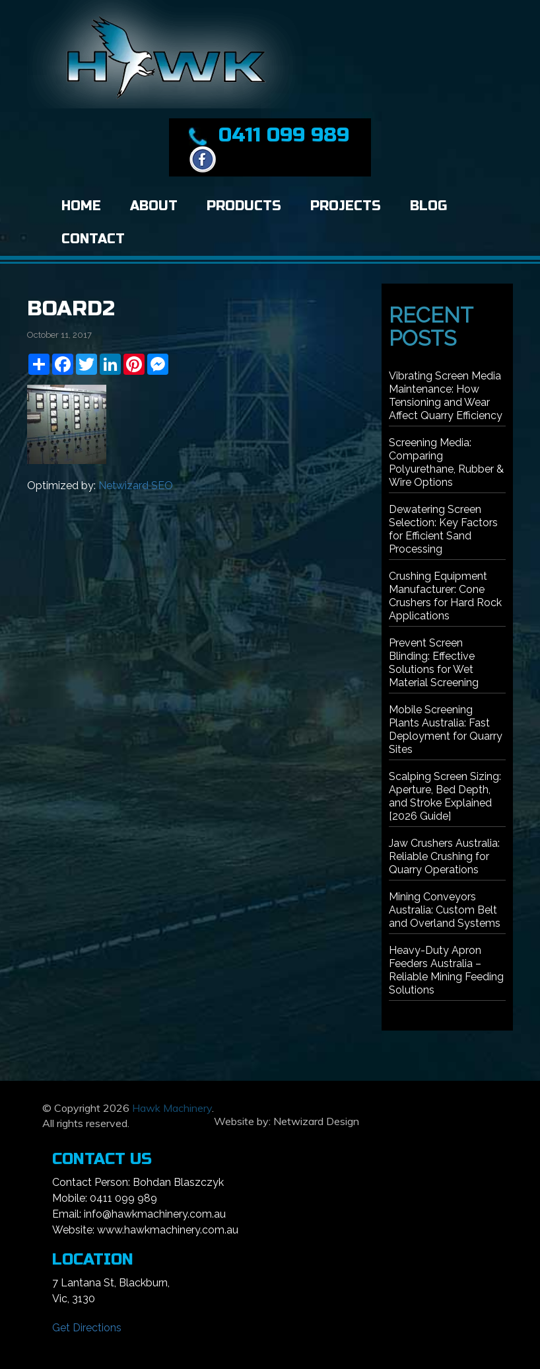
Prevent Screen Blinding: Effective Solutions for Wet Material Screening (434, 663)
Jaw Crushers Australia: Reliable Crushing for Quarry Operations (444, 856)
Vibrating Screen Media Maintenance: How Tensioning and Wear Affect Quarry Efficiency (445, 396)
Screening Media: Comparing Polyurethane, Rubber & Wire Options (446, 462)
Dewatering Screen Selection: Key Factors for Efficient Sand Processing (443, 529)
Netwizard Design (316, 1121)
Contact (93, 239)
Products (244, 206)
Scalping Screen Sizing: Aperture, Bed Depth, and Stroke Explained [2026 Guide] (445, 796)
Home (81, 206)
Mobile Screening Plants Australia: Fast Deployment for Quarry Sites (445, 729)
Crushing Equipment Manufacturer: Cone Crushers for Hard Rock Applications (445, 596)
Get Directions (86, 1327)
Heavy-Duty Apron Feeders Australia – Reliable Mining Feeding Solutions (446, 970)
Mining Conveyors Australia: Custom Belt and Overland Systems (444, 909)
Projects (345, 206)
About (154, 206)
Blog (428, 206)
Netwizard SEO (135, 485)
